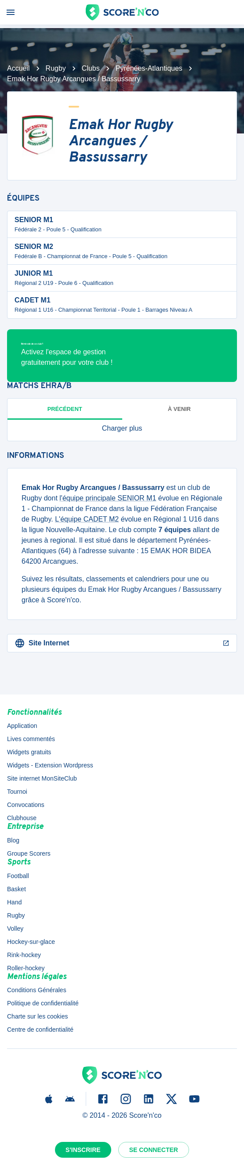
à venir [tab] (179, 409)
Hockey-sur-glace (31, 941)
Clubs (91, 68)
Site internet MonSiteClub (42, 778)
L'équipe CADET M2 (87, 519)
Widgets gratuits (29, 752)
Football (18, 875)
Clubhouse (21, 817)
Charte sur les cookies (37, 1016)
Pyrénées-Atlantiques (149, 68)
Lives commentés (31, 738)
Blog (13, 840)
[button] (122, 428)
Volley (15, 928)
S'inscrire (83, 1149)
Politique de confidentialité (43, 1003)
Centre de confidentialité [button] (40, 1029)
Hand (14, 902)
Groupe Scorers (29, 853)
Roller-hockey (26, 968)
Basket (16, 889)
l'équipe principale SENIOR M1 (107, 498)
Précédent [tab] (64, 409)
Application (22, 725)
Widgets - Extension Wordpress (50, 765)
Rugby (56, 68)
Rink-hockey (24, 954)
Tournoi (17, 791)
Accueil (18, 68)
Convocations (25, 804)
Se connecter (153, 1149)
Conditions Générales (36, 990)
